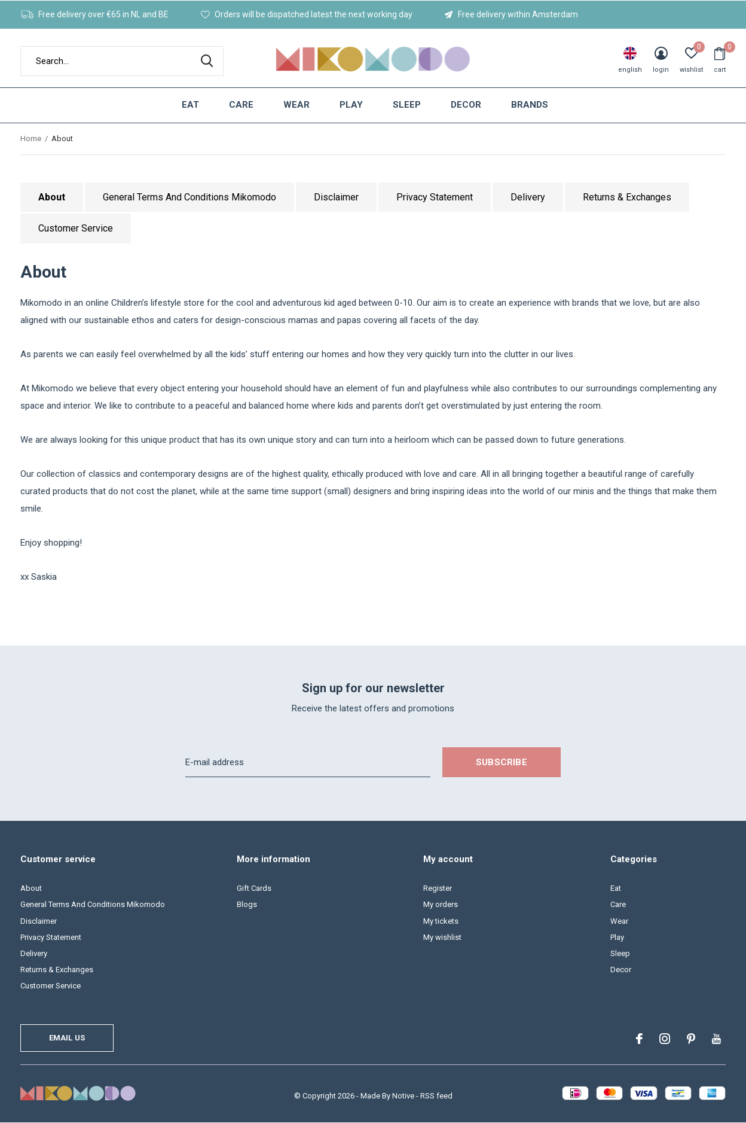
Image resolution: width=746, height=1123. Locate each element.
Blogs (247, 904)
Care (241, 104)
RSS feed (436, 1095)
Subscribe (501, 762)
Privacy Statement (434, 197)
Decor (466, 104)
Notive (403, 1095)
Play (351, 104)
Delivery (527, 197)
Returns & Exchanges (627, 197)
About (51, 197)
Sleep (407, 104)
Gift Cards (254, 888)
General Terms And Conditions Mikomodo (189, 197)
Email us (67, 1037)
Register (437, 888)
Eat (190, 104)
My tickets (440, 921)
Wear (296, 104)
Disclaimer (336, 197)
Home (30, 138)
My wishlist (442, 937)
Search (207, 61)
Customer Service (75, 228)
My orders (440, 904)
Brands (529, 104)
